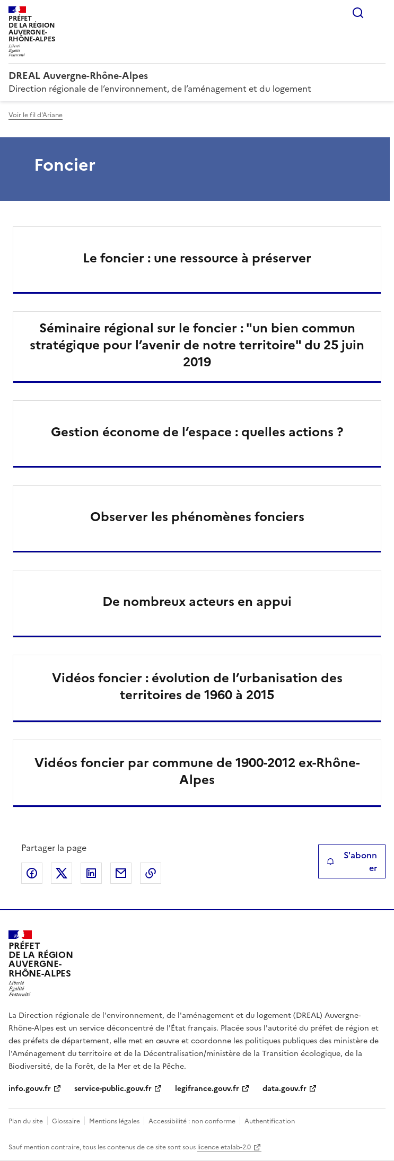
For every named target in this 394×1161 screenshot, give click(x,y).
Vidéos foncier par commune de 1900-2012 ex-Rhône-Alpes (197, 771)
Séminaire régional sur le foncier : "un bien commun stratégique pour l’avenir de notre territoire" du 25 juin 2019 (197, 345)
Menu (379, 12)
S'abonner (352, 861)
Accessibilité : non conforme (191, 1121)
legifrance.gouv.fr (207, 1088)
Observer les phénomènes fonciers (197, 516)
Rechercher (358, 12)
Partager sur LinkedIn (91, 873)
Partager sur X (61, 873)
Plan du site (25, 1121)
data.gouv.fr (284, 1088)
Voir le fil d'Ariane (35, 115)
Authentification (269, 1121)
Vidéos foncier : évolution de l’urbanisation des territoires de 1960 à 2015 (197, 686)
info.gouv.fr (29, 1088)
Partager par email (121, 873)
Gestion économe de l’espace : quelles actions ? (197, 432)
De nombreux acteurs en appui (197, 601)
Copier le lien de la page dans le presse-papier (150, 873)
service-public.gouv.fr (113, 1088)
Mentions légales (114, 1121)
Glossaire (66, 1121)
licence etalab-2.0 (224, 1147)
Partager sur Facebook (31, 873)
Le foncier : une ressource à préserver (197, 258)
